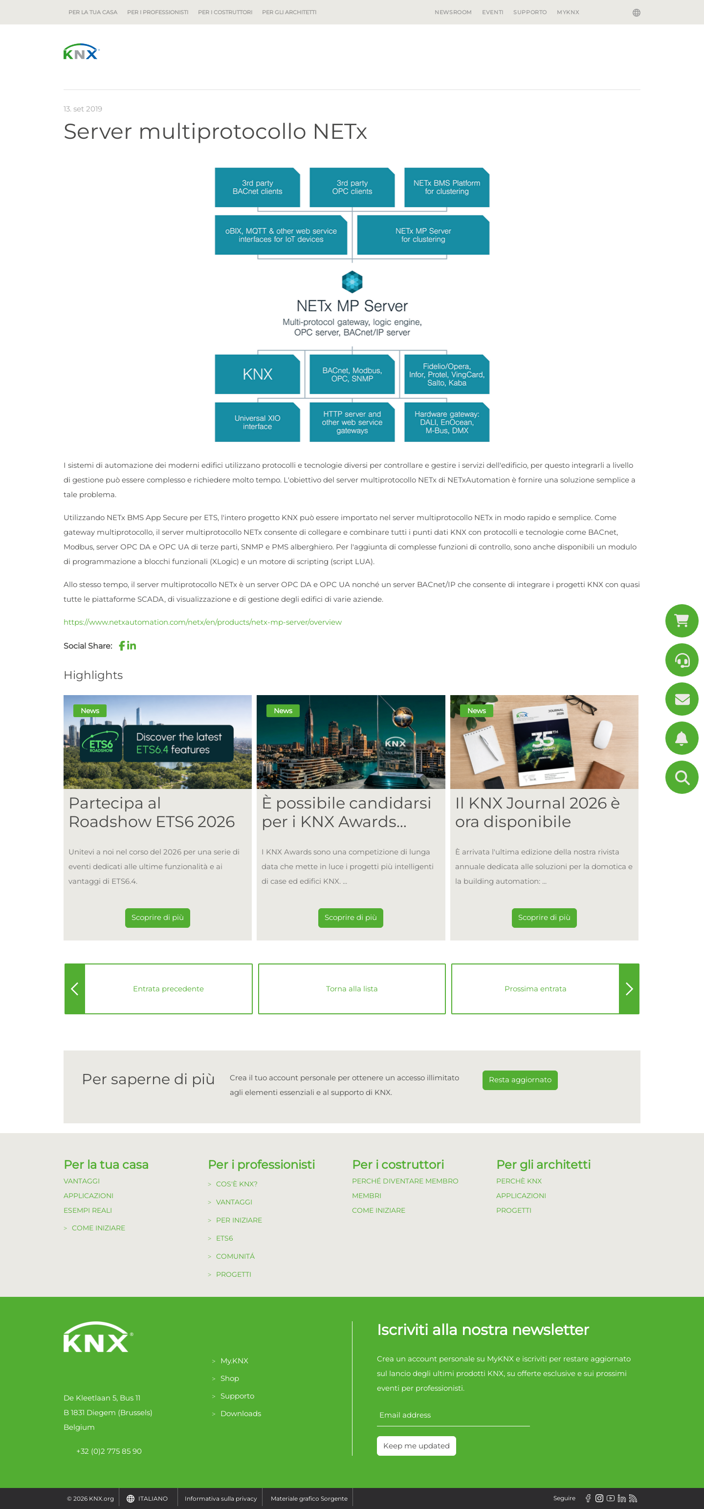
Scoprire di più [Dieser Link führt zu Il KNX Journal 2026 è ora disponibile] (544, 917)
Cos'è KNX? (237, 1184)
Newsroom (453, 12)
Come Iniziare (98, 1228)
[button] (122, 646)
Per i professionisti (157, 12)
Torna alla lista (352, 988)
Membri (366, 1195)
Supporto (530, 12)
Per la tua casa (92, 12)
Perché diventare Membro (405, 1181)
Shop (229, 1378)
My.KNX (234, 1360)
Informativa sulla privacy (221, 1498)
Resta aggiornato (520, 1079)
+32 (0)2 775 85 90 (103, 1451)
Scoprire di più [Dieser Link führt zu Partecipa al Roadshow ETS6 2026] (158, 917)
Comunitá (235, 1256)
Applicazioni (88, 1195)
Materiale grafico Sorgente (309, 1498)
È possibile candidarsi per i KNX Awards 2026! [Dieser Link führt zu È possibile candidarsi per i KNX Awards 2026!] (347, 812)
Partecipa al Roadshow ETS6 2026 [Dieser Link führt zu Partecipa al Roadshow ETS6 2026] (151, 812)
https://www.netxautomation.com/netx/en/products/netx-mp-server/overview (203, 622)
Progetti (233, 1274)
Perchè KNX (519, 1181)
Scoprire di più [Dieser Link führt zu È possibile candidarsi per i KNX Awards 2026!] (351, 917)
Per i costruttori (225, 12)
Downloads (240, 1413)
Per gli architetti (289, 12)
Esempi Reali (88, 1210)
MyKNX (568, 12)
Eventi (493, 12)
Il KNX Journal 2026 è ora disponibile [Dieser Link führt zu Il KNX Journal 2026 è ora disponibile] (537, 812)
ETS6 (224, 1238)
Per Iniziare (239, 1220)
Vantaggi (82, 1181)
